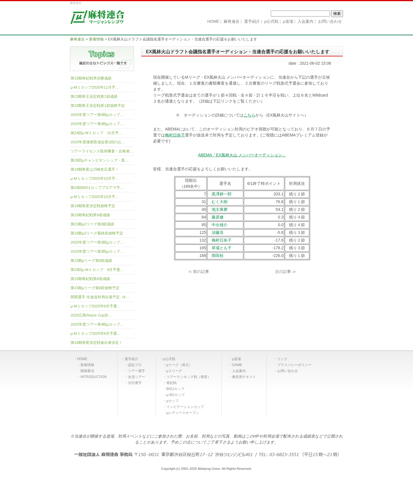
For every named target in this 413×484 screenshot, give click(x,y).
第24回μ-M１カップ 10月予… (96, 133)
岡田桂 (218, 255)
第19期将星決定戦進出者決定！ (97, 342)
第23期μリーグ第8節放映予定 (95, 288)
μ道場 (236, 359)
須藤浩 (218, 232)
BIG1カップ (175, 389)
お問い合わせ (287, 371)
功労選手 (135, 383)
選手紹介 (131, 359)
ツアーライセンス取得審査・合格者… (102, 151)
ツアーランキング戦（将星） (188, 377)
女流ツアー (136, 377)
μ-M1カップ (175, 395)
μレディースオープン (182, 413)
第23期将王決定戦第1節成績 (94, 96)
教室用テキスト (244, 377)
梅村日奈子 (175, 135)
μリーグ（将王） (179, 365)
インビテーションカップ (185, 407)
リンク (282, 359)
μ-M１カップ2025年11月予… (95, 87)
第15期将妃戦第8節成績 (90, 279)
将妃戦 (171, 383)
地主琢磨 (220, 209)
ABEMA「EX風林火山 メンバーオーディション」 (242, 155)
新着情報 (87, 365)
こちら (249, 115)
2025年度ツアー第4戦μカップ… (97, 115)
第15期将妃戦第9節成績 (90, 215)
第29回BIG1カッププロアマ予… (97, 187)
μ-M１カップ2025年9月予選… (96, 306)
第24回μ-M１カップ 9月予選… (97, 269)
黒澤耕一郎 (222, 194)
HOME (82, 359)
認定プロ (135, 365)
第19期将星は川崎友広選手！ (95, 169)
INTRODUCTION (93, 377)
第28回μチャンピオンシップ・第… (100, 160)
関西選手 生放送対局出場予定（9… (100, 297)
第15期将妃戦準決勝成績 (91, 78)
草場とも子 (222, 248)
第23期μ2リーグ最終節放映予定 (97, 233)
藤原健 (218, 217)
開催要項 (87, 371)
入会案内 (239, 371)
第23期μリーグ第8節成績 (91, 260)
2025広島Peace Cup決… (91, 315)
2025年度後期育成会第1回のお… (98, 142)
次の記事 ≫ (285, 271)
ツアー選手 (136, 371)
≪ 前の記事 (198, 271)
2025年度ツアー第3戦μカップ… (97, 242)
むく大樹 (220, 201)
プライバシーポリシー (294, 365)
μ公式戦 (169, 359)
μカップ (172, 401)
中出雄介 (220, 224)
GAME (237, 365)
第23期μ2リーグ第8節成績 (92, 224)
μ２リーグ (174, 371)
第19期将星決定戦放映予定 (93, 206)
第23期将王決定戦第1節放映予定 (98, 105)
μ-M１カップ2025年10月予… (95, 178)
